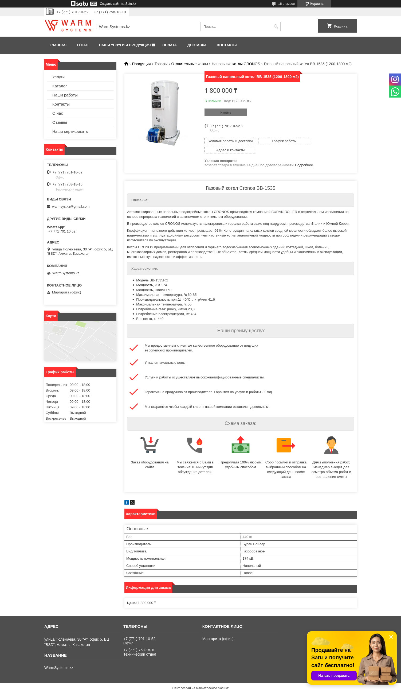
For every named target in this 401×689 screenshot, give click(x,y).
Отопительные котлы (189, 64)
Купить (225, 112)
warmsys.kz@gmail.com (70, 206)
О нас (82, 45)
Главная (58, 45)
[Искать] (276, 26)
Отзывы (59, 122)
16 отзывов (286, 4)
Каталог (59, 86)
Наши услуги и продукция (125, 45)
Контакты (227, 45)
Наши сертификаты (70, 131)
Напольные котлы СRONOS (236, 64)
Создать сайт (110, 4)
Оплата (169, 45)
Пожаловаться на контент (214, 684)
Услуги (58, 77)
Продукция (141, 64)
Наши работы (65, 95)
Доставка (197, 45)
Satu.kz (223, 679)
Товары (161, 64)
